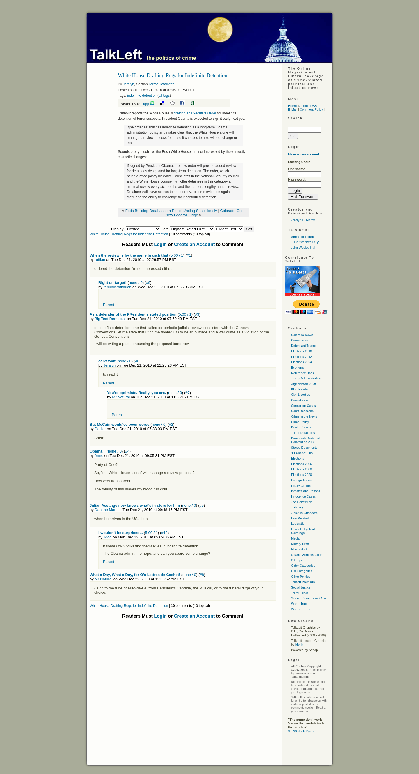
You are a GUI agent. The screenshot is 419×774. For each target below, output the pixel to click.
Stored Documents (304, 447)
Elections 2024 (301, 362)
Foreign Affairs (301, 480)
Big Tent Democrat (110, 319)
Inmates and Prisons (305, 491)
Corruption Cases (303, 405)
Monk (299, 644)
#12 (164, 533)
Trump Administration (306, 378)
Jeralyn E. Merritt (303, 220)
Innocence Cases (303, 496)
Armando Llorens (303, 236)
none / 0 (136, 282)
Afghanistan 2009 (303, 384)
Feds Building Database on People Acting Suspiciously (171, 210)
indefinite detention (142, 95)
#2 (171, 424)
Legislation (298, 523)
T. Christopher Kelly (305, 242)
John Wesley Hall (303, 247)
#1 (189, 255)
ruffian (100, 259)
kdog (107, 537)
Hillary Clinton (301, 485)
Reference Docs (302, 373)
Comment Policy (311, 109)
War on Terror (300, 609)
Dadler (100, 429)
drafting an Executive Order (195, 113)
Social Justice (300, 587)
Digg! (145, 104)
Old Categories (301, 571)
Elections (297, 458)
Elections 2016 (301, 351)
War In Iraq (299, 603)
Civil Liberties (300, 394)
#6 (137, 361)
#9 (148, 282)
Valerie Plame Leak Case (309, 598)
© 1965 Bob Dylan (301, 731)
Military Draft (300, 544)
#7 (187, 392)
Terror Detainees (162, 84)
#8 (202, 574)
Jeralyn (128, 84)
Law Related (300, 518)
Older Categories (303, 565)
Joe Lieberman (301, 502)
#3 (197, 314)
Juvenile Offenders (304, 513)
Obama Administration (306, 554)
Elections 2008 (301, 469)
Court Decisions (302, 411)
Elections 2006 (301, 464)
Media (295, 538)
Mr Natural (121, 397)
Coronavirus (299, 340)
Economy (297, 367)
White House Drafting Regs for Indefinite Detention (129, 234)
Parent (108, 305)
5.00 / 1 (177, 255)
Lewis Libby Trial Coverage (303, 531)
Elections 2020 (301, 474)
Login (160, 244)
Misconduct (299, 549)
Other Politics (300, 576)
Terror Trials (299, 593)
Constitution (299, 400)
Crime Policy (300, 422)
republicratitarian (117, 287)
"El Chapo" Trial (302, 453)
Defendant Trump (303, 345)
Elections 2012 (301, 356)
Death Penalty (301, 427)
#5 (202, 505)
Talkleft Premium (303, 582)
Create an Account (194, 244)
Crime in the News (304, 416)
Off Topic (297, 560)
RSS (313, 105)
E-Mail (292, 109)
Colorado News (302, 335)
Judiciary (297, 507)
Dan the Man (105, 510)
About (303, 105)
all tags (164, 95)
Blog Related (300, 389)
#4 (127, 451)
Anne (99, 455)
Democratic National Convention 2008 (305, 440)
